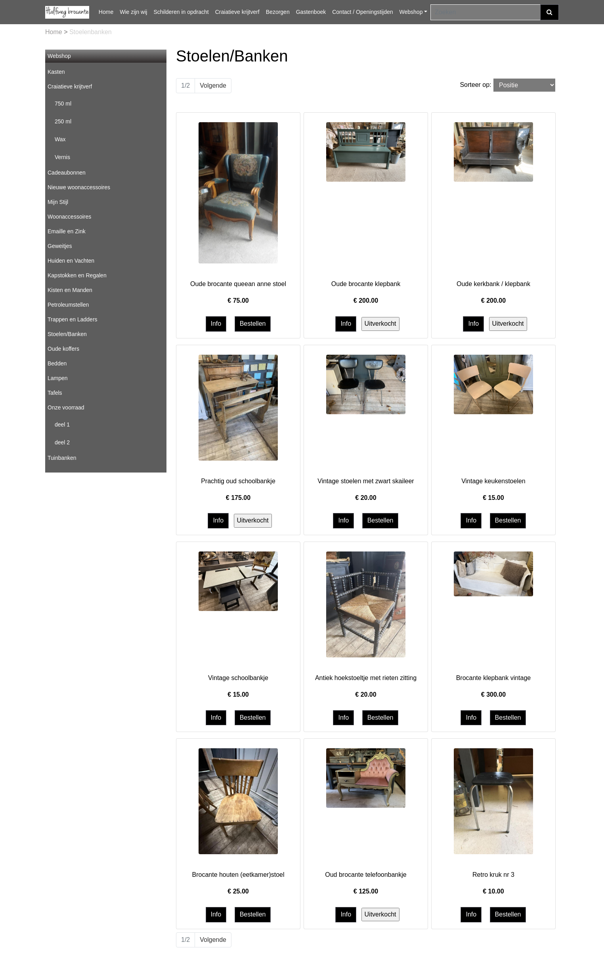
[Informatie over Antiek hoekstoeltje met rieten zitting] (365, 604)
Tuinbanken (62, 458)
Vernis (62, 157)
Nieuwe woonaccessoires (79, 187)
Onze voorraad (66, 407)
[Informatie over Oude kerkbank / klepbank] (493, 151)
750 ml (63, 103)
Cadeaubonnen (67, 172)
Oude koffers (63, 349)
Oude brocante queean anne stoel (238, 284)
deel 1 (62, 424)
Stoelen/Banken (67, 334)
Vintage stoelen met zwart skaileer (365, 481)
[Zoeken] (485, 12)
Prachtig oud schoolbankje (238, 481)
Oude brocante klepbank (365, 284)
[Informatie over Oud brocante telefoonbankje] (365, 777)
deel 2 (62, 442)
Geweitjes (60, 246)
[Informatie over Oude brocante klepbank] (365, 151)
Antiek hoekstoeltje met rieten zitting (366, 677)
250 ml (63, 121)
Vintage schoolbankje (238, 677)
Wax (60, 139)
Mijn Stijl (58, 202)
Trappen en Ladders (72, 319)
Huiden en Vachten (71, 260)
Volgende (213, 85)
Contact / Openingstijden (362, 12)
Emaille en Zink (67, 231)
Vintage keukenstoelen (493, 481)
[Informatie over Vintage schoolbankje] (238, 580)
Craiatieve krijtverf (237, 12)
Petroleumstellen (68, 305)
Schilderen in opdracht (180, 12)
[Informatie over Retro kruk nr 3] (493, 800)
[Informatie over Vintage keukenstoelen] (493, 383)
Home (106, 12)
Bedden (57, 363)
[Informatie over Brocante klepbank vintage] (493, 573)
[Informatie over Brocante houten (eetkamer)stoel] (238, 800)
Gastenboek (311, 12)
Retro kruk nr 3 (493, 874)
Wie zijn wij (133, 12)
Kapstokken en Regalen (77, 275)
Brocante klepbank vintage (493, 677)
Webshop (411, 12)
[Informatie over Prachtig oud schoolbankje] (238, 407)
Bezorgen (278, 12)
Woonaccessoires (69, 216)
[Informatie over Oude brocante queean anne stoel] (238, 192)
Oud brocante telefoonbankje (365, 874)
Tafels (55, 393)
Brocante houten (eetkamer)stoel (238, 874)
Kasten (56, 72)
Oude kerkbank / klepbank (493, 284)
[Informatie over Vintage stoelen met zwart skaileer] (365, 383)
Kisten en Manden (70, 290)
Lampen (58, 378)
